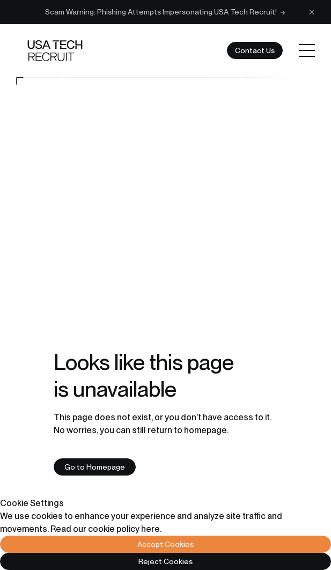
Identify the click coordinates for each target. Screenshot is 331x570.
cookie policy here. (124, 529)
